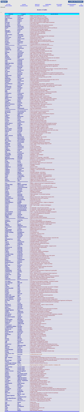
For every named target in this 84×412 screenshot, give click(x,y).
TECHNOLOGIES (24, 5)
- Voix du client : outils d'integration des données (40, 274)
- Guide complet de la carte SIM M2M (38, 334)
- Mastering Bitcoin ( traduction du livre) (38, 383)
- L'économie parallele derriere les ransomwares (40, 81)
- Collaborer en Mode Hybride (36, 236)
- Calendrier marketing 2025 (36, 135)
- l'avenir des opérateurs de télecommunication (39, 111)
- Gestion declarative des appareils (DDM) (38, 90)
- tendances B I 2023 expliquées (36, 215)
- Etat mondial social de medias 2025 (37, 105)
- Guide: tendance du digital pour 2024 (38, 177)
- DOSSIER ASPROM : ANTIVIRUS (37, 172)
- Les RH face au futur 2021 (35, 322)
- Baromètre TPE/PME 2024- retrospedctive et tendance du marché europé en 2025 (47, 74)
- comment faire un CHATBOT (36, 368)
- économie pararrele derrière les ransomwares (39, 26)
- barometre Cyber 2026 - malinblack (37, 31)
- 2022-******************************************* (42, 280)
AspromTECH (46, 5)
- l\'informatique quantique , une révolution (39, 316)
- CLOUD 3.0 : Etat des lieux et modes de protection (41, 288)
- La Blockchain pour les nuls (36, 354)
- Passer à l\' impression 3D (35, 305)
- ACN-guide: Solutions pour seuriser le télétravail (40, 282)
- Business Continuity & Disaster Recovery (39, 363)
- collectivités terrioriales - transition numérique (40, 116)
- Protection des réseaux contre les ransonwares (39, 96)
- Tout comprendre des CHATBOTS (37, 366)
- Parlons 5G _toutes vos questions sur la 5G (39, 330)
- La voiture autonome (34, 82)
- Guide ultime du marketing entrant (37, 63)
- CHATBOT (32, 165)
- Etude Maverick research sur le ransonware (39, 198)
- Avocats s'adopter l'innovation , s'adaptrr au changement (42, 202)
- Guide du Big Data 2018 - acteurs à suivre (39, 384)
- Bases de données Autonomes (36, 410)
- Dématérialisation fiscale (35, 356)
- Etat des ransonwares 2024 (35, 147)
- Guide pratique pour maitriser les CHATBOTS (40, 369)
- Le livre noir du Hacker (35, 146)
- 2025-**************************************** (42, 109)
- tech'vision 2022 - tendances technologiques (39, 251)
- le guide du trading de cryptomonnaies (38, 259)
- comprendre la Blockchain (35, 352)
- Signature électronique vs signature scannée (39, 127)
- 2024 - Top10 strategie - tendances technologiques (40, 205)
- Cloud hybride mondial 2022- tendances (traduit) (40, 239)
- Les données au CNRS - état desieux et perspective (40, 346)
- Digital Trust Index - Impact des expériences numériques (42, 55)
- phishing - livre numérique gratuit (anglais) (39, 18)
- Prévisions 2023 (33, 230)
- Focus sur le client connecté (36, 220)
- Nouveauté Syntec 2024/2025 (36, 134)
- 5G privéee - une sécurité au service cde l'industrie (40, 210)
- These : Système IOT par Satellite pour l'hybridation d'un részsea (43, 344)
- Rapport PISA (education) (35, 190)
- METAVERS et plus (34, 269)
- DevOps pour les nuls (34, 406)
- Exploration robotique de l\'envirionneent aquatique (41, 327)
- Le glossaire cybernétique (35, 250)
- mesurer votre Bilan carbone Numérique (38, 217)
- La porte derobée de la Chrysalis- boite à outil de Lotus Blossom (43, 27)
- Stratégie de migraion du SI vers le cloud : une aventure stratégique (44, 286)
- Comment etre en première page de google (39, 29)
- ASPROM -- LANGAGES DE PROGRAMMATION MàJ (42, 169)
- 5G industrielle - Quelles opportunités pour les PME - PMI (42, 209)
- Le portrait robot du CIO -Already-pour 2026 (39, 44)
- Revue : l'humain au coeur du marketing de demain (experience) (43, 273)
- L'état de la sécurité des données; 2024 (38, 120)
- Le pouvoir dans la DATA (35, 184)
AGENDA (24, 4)
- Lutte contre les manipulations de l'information (40, 213)
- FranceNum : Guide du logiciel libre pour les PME (40, 76)
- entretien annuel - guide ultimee (37, 296)
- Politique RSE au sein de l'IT (36, 228)
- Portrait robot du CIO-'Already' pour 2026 (39, 56)
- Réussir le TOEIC (34, 166)
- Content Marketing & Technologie (37, 320)
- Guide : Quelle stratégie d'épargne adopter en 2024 (40, 143)
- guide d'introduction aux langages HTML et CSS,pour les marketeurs (44, 275)
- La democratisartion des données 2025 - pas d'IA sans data (42, 86)
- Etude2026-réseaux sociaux (36, 38)
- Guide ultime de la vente (35, 199)
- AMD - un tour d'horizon (35, 271)
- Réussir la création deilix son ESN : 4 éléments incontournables (43, 91)
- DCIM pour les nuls (34, 409)
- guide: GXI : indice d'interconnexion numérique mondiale (42, 277)
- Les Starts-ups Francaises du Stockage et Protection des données (43, 360)
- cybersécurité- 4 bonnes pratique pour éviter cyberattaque (42, 36)
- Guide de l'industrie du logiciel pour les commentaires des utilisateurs (44, 64)
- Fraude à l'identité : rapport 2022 (37, 267)
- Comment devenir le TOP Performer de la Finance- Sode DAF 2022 (44, 237)
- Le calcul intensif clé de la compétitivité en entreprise (41, 387)
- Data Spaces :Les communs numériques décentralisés (41, 266)
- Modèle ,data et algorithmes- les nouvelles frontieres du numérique (44, 392)
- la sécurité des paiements (35, 161)
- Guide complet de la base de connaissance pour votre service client (44, 130)
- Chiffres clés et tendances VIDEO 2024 (38, 180)
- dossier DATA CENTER (35, 244)
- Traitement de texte (34, 156)
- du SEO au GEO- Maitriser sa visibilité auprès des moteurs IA (43, 60)
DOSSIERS (37, 5)
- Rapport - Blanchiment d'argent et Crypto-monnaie (40, 93)
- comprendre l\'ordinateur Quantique (37, 340)
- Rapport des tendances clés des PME (38, 67)
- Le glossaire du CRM (34, 248)
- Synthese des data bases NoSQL (37, 372)
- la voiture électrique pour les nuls (37, 318)
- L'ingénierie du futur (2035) (36, 265)
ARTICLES (37, 4)
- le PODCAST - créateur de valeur (37, 233)
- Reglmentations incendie (35, 303)
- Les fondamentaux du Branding (36, 252)
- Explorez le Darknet (34, 78)
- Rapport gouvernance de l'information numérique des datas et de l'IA (44, 79)
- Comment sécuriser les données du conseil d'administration (42, 348)
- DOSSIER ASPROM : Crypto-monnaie (38, 241)
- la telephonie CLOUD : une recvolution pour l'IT (40, 284)
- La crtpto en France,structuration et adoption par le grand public (43, 270)
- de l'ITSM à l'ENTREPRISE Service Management (40, 221)
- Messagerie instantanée (35, 164)
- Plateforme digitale (34, 42)
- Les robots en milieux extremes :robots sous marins (41, 398)
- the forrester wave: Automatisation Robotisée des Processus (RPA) (44, 292)
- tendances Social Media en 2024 (37, 150)
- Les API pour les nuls (34, 403)
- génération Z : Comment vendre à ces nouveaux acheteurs (42, 158)
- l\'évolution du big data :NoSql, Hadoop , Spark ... (40, 381)
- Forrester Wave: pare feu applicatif (37, 370)
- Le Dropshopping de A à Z (35, 235)
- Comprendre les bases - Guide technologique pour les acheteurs (43, 98)
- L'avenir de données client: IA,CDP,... (38, 101)
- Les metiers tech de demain (36, 151)
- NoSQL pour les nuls (34, 405)
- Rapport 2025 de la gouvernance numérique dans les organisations (44, 66)
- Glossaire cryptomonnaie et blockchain (38, 121)
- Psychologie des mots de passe (36, 293)
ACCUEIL (8, 4)
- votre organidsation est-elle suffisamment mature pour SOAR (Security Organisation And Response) (51, 300)
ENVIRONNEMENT (72, 4)
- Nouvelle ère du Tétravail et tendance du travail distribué (42, 297)
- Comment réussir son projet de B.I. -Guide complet (41, 224)
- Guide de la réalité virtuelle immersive (38, 323)
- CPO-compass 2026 (34, 23)
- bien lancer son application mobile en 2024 (39, 126)
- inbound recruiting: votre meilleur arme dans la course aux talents (44, 290)
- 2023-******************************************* (42, 218)
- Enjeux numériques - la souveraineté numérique (40, 194)
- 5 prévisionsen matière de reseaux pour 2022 (39, 256)
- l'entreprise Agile (33, 391)
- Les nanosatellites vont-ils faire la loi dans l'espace (40, 310)
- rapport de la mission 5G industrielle (38, 226)
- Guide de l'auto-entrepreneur (36, 115)
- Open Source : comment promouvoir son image (40, 399)
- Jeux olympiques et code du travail (37, 141)
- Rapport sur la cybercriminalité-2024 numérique (40, 139)
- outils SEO (32, 195)
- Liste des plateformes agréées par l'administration (40, 30)
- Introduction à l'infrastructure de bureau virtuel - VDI (41, 70)
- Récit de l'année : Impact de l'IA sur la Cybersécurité (41, 162)
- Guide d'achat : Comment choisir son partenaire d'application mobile (44, 345)
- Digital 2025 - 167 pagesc (35, 87)
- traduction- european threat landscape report (39, 59)
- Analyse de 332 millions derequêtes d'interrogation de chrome (43, 124)
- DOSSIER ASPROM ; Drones (36, 225)
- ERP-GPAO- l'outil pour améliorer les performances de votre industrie (45, 57)
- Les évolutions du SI (34, 232)
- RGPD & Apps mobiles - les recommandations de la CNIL (42, 100)
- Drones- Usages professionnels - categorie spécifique (41, 263)
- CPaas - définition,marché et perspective (38, 106)
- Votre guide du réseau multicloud (37, 361)
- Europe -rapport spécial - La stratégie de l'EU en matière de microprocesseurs (46, 72)
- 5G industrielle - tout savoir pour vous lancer (39, 207)
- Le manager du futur (34, 214)
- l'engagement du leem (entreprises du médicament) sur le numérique (44, 301)
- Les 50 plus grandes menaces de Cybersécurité (40, 142)
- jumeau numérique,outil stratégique (37, 49)
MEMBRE (81, 5)
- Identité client (33, 402)
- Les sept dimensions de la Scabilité (37, 254)
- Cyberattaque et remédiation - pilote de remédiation (41, 175)
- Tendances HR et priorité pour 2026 (37, 33)
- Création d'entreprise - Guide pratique (38, 173)
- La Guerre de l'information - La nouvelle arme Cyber (41, 185)
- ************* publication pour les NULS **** (40, 400)
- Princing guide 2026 (34, 34)
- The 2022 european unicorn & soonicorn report (40, 258)
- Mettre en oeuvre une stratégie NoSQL (38, 373)
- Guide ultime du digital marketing (37, 375)
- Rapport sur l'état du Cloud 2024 (37, 119)
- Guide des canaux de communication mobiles (39, 243)
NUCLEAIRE (59, 4)
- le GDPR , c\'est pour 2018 (35, 337)
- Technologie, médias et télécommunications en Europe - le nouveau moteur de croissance (48, 68)
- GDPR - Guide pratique (35, 379)
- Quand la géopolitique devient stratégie (38, 16)
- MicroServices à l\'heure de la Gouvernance (39, 377)
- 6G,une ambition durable (35, 325)
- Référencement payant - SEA (36, 138)
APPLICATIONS (8, 5)
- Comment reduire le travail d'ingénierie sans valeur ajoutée (42, 255)
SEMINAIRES (48, 4)
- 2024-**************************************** (42, 181)
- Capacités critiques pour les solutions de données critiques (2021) (44, 299)
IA (81, 4)
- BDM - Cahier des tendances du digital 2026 (39, 19)
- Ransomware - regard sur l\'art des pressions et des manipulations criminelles (46, 314)
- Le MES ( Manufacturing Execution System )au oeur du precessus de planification (47, 390)
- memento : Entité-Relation (35, 385)
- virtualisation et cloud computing (37, 396)
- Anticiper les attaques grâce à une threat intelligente (41, 48)
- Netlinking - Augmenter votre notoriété (38, 136)
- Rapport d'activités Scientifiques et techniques (40, 311)
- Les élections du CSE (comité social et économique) (41, 312)
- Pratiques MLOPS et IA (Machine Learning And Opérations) (43, 222)
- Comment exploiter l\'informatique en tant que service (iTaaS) (43, 357)
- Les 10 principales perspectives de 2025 (38, 46)
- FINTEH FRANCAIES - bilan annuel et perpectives (41, 104)
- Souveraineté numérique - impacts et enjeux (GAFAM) (41, 304)
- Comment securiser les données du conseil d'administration (42, 315)
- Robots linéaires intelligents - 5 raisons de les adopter (41, 329)
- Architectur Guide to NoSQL (36, 338)
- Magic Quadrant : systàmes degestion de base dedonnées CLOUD (44, 289)
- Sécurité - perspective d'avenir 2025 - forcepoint (40, 89)
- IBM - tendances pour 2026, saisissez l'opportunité (40, 53)
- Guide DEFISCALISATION (36, 192)
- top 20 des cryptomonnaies (35, 108)
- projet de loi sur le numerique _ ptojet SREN (39, 157)
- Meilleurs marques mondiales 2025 (37, 94)
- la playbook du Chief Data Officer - (37, 75)
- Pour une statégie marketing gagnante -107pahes (40, 188)
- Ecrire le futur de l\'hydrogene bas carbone (39, 341)
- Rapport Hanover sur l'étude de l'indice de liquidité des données (43, 123)
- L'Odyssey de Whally (34, 153)
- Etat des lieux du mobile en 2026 (37, 37)
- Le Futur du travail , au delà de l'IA (37, 160)
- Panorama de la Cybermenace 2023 (37, 168)
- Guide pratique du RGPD (35, 285)
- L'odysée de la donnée (34, 203)
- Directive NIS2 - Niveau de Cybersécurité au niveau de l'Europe (43, 187)
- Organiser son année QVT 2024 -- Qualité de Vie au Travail (42, 179)
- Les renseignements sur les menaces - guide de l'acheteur (42, 83)
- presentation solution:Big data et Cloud (38, 394)
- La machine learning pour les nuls (37, 407)
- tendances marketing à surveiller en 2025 (38, 102)
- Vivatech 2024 (33, 145)
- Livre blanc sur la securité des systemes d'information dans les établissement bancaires (48, 388)
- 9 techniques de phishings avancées (37, 52)
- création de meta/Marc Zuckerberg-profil (38, 278)
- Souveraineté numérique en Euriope (37, 331)
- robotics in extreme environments (37, 326)
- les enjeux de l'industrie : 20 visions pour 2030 (40, 262)
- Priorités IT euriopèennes (35, 200)
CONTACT (72, 5)
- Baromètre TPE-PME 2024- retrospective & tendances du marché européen (46, 85)
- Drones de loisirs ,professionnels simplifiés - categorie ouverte (43, 245)
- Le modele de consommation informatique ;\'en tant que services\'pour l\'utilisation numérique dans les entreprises (54, 358)
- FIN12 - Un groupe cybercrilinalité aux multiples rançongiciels (43, 211)
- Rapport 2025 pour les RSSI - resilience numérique (41, 97)
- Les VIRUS (32, 170)
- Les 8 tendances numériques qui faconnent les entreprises (42, 113)
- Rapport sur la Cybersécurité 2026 (37, 15)
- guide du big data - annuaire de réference (38, 380)
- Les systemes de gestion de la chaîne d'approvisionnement (42, 22)
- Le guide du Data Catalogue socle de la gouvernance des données (43, 308)
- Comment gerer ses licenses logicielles (38, 335)
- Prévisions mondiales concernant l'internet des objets (41, 51)
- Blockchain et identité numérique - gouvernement (40, 319)
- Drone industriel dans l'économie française (39, 395)
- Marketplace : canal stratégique (36, 154)
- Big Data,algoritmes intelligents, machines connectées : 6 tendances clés (45, 364)
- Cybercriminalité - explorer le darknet (38, 112)
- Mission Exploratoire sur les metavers (38, 229)
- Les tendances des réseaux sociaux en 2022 (39, 260)
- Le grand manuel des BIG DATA (37, 376)
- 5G (31, 206)
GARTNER (59, 5)
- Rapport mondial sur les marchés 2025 (38, 71)
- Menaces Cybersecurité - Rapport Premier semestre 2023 (42, 196)
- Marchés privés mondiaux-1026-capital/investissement (41, 25)
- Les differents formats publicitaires (37, 61)
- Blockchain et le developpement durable (38, 349)
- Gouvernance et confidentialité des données (39, 240)
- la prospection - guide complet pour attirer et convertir (41, 128)
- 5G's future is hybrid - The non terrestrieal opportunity (41, 295)
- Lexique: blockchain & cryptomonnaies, (38, 247)
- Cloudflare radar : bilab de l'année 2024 (38, 117)
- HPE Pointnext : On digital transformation (39, 342)
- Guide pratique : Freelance (35, 149)
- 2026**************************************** (41, 45)
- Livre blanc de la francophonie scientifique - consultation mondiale (44, 281)
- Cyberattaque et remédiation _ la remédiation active (41, 176)
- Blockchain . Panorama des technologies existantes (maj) (42, 350)
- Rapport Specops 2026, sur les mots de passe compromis (42, 41)
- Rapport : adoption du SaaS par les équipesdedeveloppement (42, 183)
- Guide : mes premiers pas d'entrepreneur (38, 131)
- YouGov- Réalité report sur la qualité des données (40, 40)
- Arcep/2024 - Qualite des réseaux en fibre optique (40, 132)
